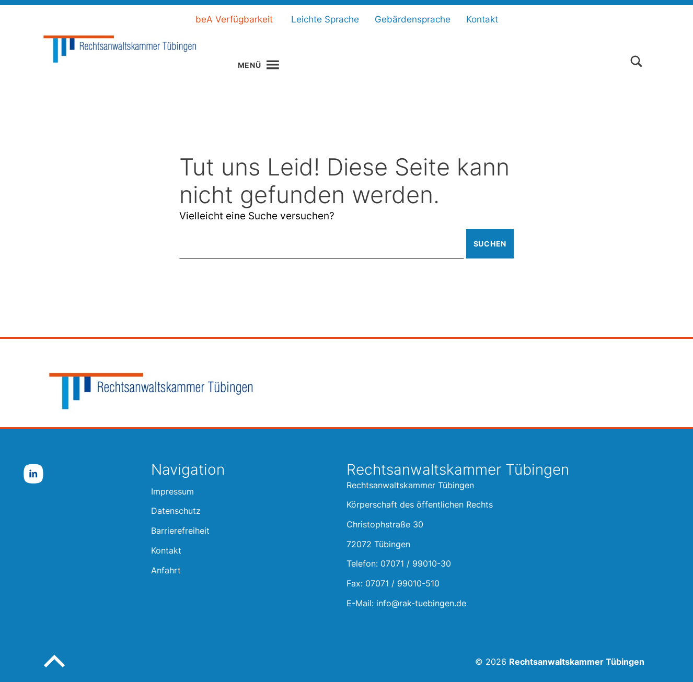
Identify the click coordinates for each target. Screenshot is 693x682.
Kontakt (482, 19)
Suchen (489, 243)
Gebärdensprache (413, 19)
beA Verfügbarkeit (234, 19)
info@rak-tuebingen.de (421, 603)
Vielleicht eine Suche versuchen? (256, 216)
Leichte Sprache (325, 19)
